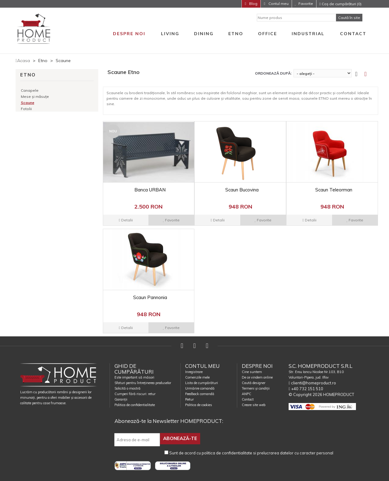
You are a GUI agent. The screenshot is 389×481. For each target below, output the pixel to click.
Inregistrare (194, 372)
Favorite (305, 3)
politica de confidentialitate (227, 452)
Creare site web (253, 405)
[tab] (369, 74)
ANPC (246, 394)
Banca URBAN (150, 190)
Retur (189, 399)
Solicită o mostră (127, 388)
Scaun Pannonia (150, 297)
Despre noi (129, 33)
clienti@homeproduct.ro (312, 382)
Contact (353, 33)
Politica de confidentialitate (134, 405)
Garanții (120, 399)
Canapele (30, 90)
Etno (235, 33)
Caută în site (349, 17)
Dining (204, 33)
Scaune (27, 102)
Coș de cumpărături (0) (340, 4)
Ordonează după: (273, 73)
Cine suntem (252, 372)
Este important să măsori (134, 377)
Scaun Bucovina (242, 190)
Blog (252, 3)
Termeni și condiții (256, 388)
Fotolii (26, 108)
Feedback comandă (199, 394)
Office (267, 33)
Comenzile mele (197, 377)
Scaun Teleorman (333, 190)
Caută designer (253, 383)
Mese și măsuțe (35, 96)
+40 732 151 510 (306, 388)
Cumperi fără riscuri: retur (134, 394)
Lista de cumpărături (201, 383)
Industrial (308, 33)
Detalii (126, 220)
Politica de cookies (198, 405)
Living (170, 33)
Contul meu (278, 3)
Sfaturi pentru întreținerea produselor (142, 383)
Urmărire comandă (200, 388)
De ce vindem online (257, 377)
